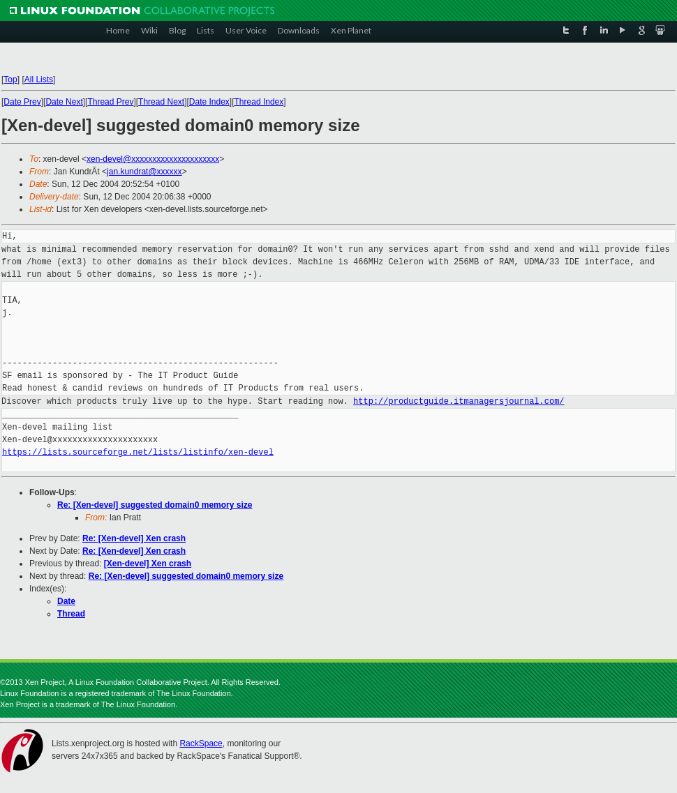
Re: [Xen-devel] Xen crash (134, 538)
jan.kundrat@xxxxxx (144, 171)
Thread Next (161, 102)
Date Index (209, 102)
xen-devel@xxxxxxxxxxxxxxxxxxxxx (153, 159)
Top (10, 79)
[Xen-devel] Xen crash (147, 563)
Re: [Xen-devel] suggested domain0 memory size (154, 505)
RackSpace (200, 743)
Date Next (63, 102)
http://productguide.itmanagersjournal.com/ (458, 401)
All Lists (38, 79)
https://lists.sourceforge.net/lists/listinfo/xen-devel (138, 452)
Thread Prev (110, 102)
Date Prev (21, 102)
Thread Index (259, 102)
